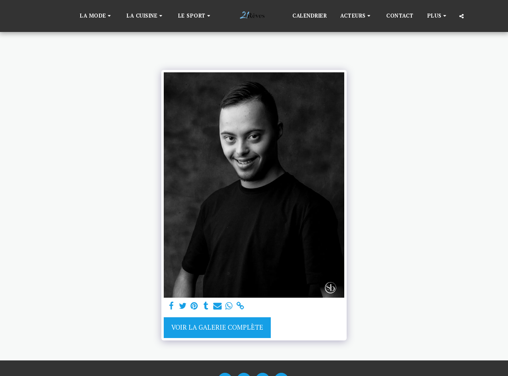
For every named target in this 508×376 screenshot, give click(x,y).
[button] (96, 16)
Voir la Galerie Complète (217, 327)
